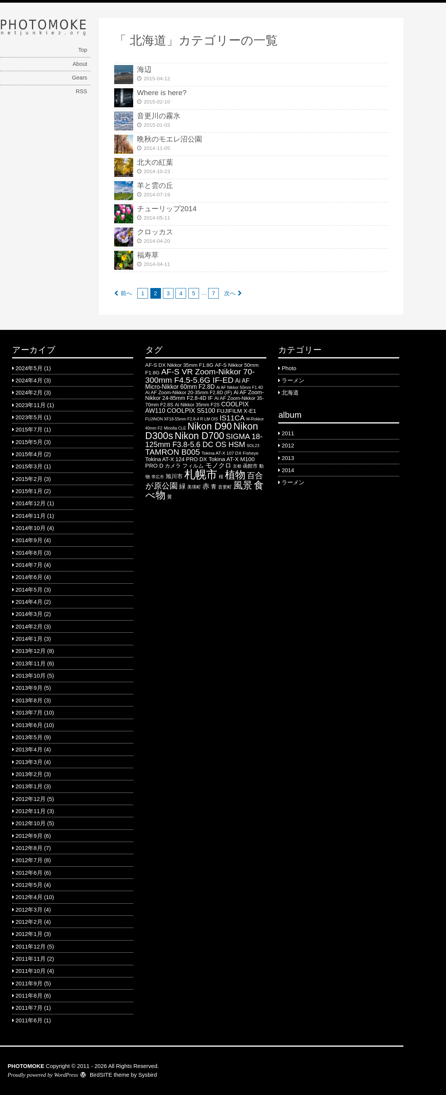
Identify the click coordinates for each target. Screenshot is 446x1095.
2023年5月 (29, 417)
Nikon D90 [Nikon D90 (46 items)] (210, 426)
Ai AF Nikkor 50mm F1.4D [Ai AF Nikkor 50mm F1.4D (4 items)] (239, 387)
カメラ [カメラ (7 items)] (173, 466)
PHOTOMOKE (26, 1066)
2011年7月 (29, 1008)
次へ (230, 293)
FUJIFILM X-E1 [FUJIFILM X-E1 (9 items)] (236, 410)
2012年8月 (29, 848)
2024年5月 (29, 368)
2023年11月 (31, 405)
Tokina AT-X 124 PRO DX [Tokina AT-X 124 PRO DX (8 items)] (176, 459)
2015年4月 (29, 454)
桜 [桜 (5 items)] (221, 476)
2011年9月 (29, 983)
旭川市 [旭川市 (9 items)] (174, 476)
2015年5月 (29, 442)
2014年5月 (29, 590)
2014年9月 (29, 540)
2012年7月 (29, 860)
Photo (289, 368)
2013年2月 (29, 774)
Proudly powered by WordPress (43, 1075)
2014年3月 (29, 614)
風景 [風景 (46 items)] (242, 485)
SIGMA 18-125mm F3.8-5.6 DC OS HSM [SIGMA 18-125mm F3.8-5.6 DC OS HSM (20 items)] (204, 440)
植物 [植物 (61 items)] (235, 475)
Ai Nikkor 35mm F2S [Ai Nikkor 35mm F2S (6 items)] (197, 404)
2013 (288, 458)
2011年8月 (29, 996)
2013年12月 (31, 651)
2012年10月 (31, 823)
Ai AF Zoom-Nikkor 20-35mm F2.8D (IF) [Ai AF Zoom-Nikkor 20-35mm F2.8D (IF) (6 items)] (188, 392)
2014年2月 (29, 627)
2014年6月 (29, 577)
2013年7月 (29, 713)
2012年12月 (31, 799)
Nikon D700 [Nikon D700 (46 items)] (199, 435)
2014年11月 (31, 516)
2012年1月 (29, 934)
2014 (288, 470)
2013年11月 (31, 664)
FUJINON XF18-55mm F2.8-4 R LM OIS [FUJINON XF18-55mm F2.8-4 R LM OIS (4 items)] (181, 419)
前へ (126, 293)
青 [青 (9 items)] (214, 486)
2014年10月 (31, 528)
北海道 (290, 393)
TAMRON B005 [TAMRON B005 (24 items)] (172, 451)
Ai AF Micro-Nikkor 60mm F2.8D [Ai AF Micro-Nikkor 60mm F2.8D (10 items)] (197, 383)
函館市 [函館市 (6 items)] (250, 466)
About (80, 64)
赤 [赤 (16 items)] (205, 486)
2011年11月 (31, 959)
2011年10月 (31, 971)
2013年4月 (29, 749)
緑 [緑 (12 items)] (182, 486)
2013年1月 (29, 786)
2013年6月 (29, 725)
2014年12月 (31, 503)
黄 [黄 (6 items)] (169, 497)
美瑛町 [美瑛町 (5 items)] (194, 487)
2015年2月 (29, 479)
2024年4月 (29, 380)
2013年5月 (29, 737)
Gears (79, 78)
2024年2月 (29, 393)
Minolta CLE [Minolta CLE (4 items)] (175, 428)
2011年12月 (31, 947)
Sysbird (147, 1075)
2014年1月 (29, 639)
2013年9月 (29, 688)
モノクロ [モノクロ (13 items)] (218, 465)
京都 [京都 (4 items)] (237, 466)
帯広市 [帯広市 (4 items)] (157, 476)
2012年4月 (29, 897)
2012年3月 (29, 910)
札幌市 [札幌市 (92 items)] (200, 474)
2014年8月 (29, 553)
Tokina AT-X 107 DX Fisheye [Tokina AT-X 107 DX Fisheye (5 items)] (230, 453)
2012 (288, 445)
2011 (288, 433)
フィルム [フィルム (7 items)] (193, 466)
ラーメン (293, 380)
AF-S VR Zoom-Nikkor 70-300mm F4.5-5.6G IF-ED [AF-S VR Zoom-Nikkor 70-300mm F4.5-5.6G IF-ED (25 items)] (200, 375)
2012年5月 (29, 885)
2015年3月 (29, 466)
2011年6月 (29, 1020)
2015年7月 (29, 430)
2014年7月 (29, 565)
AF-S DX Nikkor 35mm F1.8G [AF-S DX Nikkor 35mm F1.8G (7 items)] (179, 365)
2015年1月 (29, 491)
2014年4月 (29, 602)
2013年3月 (29, 762)
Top (82, 50)
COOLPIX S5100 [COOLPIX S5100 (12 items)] (191, 410)
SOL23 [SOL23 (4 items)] (253, 445)
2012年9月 (29, 836)
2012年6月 (29, 873)
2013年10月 (31, 676)
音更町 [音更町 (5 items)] (225, 487)
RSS (81, 91)
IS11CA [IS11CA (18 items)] (232, 418)
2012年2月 (29, 922)
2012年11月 (31, 811)
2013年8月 (29, 700)
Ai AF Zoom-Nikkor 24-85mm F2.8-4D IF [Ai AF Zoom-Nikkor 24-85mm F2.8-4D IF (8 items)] (204, 395)
